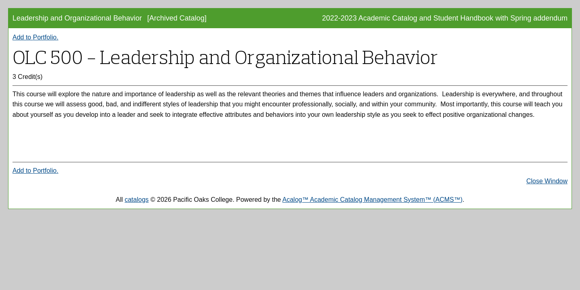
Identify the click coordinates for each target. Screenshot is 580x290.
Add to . (35, 37)
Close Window (547, 181)
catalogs (136, 199)
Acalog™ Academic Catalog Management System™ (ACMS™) (372, 199)
